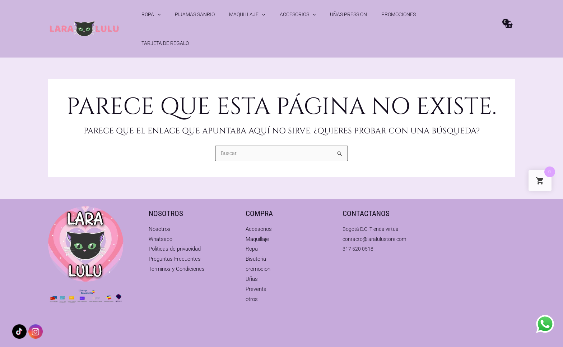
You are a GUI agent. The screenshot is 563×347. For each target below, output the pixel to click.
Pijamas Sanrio (185, 14)
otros (252, 280)
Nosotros (160, 210)
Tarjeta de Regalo (398, 14)
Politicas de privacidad (175, 230)
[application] (157, 14)
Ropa (150, 14)
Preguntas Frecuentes (175, 240)
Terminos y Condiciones (177, 250)
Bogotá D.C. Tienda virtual (373, 210)
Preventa (256, 270)
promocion (258, 250)
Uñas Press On (311, 14)
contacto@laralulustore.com (376, 220)
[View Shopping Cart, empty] (508, 14)
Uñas (252, 260)
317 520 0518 (358, 230)
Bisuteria (256, 240)
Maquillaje (228, 14)
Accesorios (270, 14)
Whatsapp (160, 220)
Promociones (352, 14)
